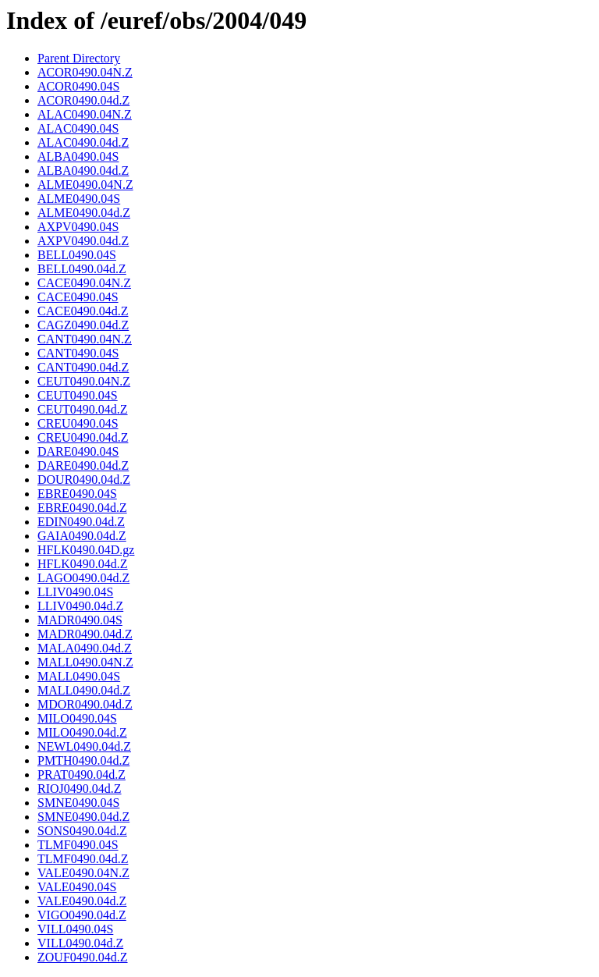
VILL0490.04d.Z (80, 943)
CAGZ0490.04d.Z (83, 325)
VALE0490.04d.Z (81, 901)
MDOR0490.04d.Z (85, 704)
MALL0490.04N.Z (85, 662)
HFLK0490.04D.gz (85, 549)
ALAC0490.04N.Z (84, 114)
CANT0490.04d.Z (83, 367)
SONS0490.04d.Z (82, 830)
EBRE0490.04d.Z (82, 507)
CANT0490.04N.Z (84, 339)
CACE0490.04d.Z (82, 311)
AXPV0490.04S (78, 226)
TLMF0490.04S (78, 844)
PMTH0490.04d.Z (83, 760)
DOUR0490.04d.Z (83, 479)
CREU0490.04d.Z (82, 437)
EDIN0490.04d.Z (81, 521)
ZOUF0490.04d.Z (82, 957)
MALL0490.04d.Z (83, 690)
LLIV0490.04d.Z (80, 606)
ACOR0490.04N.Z (85, 72)
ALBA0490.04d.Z (83, 170)
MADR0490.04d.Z (85, 634)
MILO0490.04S (77, 718)
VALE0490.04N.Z (83, 872)
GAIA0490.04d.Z (81, 535)
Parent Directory (78, 58)
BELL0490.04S (76, 254)
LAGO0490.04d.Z (83, 577)
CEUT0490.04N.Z (83, 381)
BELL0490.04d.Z (81, 268)
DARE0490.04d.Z (83, 465)
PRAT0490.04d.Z (81, 774)
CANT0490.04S (78, 353)
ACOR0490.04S (78, 86)
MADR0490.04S (79, 620)
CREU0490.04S (78, 423)
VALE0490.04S (77, 887)
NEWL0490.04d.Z (84, 746)
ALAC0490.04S (78, 128)
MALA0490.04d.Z (84, 648)
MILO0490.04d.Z (82, 732)
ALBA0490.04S (78, 156)
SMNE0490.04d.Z (83, 816)
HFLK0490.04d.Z (82, 563)
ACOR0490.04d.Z (83, 100)
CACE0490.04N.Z (84, 283)
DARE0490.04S (78, 451)
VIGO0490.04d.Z (81, 915)
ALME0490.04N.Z (85, 184)
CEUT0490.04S (77, 395)
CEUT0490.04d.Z (82, 409)
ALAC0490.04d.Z (83, 142)
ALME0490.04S (78, 198)
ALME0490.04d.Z (83, 212)
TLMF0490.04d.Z (82, 858)
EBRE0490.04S (77, 493)
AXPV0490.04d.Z (83, 240)
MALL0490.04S (78, 676)
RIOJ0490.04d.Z (79, 788)
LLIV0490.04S (75, 592)
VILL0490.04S (75, 929)
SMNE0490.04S (78, 802)
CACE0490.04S (78, 297)
